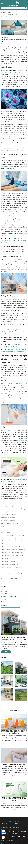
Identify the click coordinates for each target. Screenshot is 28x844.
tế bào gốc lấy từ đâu (15, 546)
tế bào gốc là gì (18, 544)
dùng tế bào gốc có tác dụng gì (9, 517)
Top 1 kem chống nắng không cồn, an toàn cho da (14, 799)
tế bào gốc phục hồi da (7, 555)
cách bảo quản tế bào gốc (7, 509)
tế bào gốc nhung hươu (17, 552)
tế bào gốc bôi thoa (16, 538)
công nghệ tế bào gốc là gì (7, 512)
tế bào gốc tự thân (17, 567)
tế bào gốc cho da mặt (7, 541)
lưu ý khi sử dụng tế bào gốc (8, 520)
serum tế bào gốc (5, 532)
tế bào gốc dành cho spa (7, 544)
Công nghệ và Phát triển (9, 596)
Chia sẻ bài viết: (6, 579)
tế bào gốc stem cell (6, 558)
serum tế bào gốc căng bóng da (9, 535)
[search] (25, 8)
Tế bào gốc (4, 70)
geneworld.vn (17, 498)
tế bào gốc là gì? (5, 546)
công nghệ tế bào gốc (7, 166)
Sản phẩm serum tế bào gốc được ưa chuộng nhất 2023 (13, 525)
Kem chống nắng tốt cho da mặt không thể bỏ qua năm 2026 (14, 732)
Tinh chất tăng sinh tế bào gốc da (9, 570)
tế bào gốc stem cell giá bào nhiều (9, 564)
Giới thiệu (4, 591)
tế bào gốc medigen (6, 549)
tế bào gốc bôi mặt (10, 430)
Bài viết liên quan (14, 710)
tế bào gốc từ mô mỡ (6, 567)
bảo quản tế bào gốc (9, 506)
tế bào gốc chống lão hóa (19, 541)
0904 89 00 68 (10, 840)
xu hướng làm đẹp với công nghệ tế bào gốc (12, 573)
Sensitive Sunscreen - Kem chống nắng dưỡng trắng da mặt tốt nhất (14, 765)
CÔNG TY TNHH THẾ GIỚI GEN (11, 821)
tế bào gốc (20, 535)
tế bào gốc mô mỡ (5, 552)
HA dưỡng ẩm (23, 440)
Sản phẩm (5, 594)
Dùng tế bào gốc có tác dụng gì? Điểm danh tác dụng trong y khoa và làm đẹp (14, 240)
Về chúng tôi (4, 605)
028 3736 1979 (16, 833)
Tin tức (4, 599)
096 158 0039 (10, 833)
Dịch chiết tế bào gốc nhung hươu (9, 514)
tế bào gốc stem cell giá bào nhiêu (9, 561)
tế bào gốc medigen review (18, 549)
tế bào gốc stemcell (18, 555)
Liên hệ (4, 601)
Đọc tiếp (6, 651)
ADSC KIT (3, 384)
